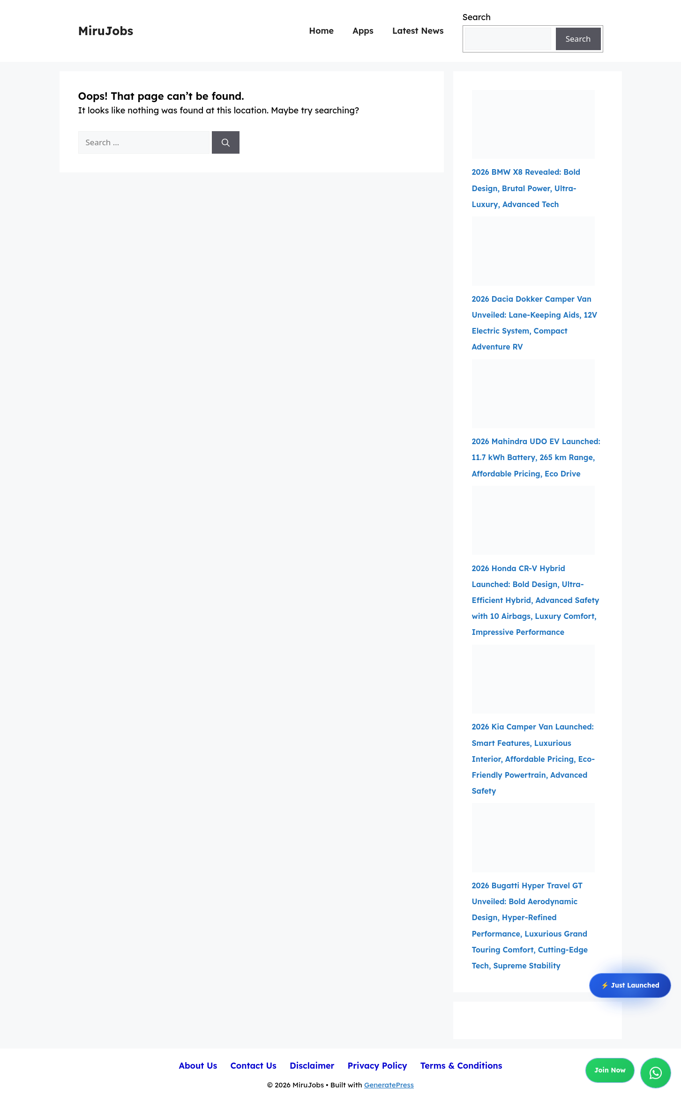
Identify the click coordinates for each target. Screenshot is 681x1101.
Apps (363, 30)
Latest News (418, 30)
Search (477, 17)
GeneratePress (389, 1084)
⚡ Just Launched (630, 986)
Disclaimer (312, 1065)
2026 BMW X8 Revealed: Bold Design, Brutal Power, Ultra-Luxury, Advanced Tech (526, 187)
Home (321, 30)
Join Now (610, 1070)
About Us (198, 1065)
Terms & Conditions (461, 1065)
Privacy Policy (377, 1065)
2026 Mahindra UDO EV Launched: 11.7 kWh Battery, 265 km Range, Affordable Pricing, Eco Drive (536, 457)
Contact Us (253, 1065)
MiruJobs (106, 30)
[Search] (225, 142)
